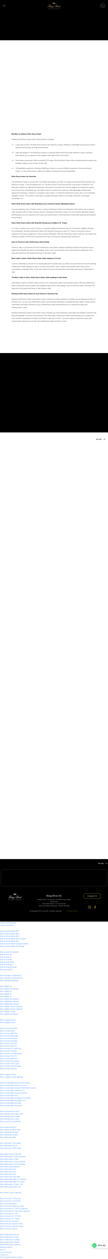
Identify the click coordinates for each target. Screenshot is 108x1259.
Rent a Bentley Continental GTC (11, 979)
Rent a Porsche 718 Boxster (10, 1199)
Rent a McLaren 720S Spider (10, 1144)
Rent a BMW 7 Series (8, 1013)
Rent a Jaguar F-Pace (8, 1075)
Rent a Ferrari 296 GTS (8, 1047)
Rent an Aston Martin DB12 (10, 937)
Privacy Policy (72, 912)
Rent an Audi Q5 (6, 955)
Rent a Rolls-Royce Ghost (9, 1236)
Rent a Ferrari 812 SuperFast (10, 1049)
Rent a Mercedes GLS (8, 1175)
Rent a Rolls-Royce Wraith (9, 1243)
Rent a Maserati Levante (9, 1136)
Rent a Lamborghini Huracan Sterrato (13, 1094)
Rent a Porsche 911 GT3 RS (10, 1217)
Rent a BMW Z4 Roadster (9, 990)
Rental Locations (6, 1248)
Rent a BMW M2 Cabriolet (9, 1000)
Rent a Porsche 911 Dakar (9, 1220)
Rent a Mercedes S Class (9, 1160)
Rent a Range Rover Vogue (10, 1117)
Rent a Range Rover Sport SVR (11, 1115)
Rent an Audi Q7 (6, 958)
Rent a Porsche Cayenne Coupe (12, 1227)
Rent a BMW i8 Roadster (9, 1015)
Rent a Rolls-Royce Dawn (9, 1238)
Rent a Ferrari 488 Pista (8, 1060)
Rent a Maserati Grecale (9, 1133)
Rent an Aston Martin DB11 (10, 932)
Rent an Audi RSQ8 (7, 963)
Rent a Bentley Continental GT (11, 976)
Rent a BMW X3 (5, 987)
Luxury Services (6, 1253)
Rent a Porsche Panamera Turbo (12, 1207)
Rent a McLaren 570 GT (8, 1147)
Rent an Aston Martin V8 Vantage (12, 947)
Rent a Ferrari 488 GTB (8, 1034)
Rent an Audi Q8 (6, 961)
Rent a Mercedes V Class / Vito (11, 1185)
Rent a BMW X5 (5, 992)
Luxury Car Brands (6, 926)
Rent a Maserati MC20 (8, 1128)
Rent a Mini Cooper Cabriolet (10, 1155)
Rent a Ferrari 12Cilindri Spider (11, 1054)
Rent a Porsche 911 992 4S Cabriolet (13, 1210)
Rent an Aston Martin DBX (9, 942)
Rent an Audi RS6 (6, 966)
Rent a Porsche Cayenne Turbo (11, 1225)
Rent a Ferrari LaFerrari (8, 1070)
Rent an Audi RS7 (6, 971)
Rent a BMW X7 (5, 997)
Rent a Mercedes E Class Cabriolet (13, 1158)
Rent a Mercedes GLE (8, 1173)
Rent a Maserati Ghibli (8, 1138)
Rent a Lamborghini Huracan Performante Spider (18, 1089)
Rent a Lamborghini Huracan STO (12, 1091)
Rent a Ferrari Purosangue (9, 1062)
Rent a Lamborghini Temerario (11, 1106)
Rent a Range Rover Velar (9, 1120)
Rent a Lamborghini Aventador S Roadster (15, 1099)
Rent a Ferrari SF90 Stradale (10, 1067)
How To (3, 1251)
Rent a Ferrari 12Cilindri (8, 1052)
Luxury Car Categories (8, 924)
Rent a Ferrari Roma (7, 1032)
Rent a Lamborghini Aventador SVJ (13, 1101)
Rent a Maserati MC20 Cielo (10, 1131)
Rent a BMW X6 (5, 995)
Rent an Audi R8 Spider (8, 968)
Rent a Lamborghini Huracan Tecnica (13, 1086)
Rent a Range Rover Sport (9, 1112)
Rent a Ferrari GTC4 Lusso (9, 1065)
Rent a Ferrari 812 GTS (8, 1057)
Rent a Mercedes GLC (8, 1170)
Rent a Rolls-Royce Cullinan (10, 1241)
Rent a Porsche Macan (8, 1205)
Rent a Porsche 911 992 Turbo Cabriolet (15, 1212)
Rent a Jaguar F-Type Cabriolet (11, 1078)
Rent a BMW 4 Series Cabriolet (11, 1008)
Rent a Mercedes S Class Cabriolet (13, 1163)
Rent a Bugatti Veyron (8, 1021)
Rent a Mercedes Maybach (10, 1168)
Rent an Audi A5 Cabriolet (9, 953)
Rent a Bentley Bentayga (9, 981)
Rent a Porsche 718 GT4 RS (10, 1202)
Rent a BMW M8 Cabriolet (9, 1005)
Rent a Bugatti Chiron (7, 1023)
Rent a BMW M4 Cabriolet (9, 1002)
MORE (99, 439)
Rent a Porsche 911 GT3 (9, 1215)
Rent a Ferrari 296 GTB (8, 1044)
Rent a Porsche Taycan (8, 1230)
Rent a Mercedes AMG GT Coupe (12, 1183)
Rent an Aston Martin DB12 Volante (13, 940)
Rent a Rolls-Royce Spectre (10, 1246)
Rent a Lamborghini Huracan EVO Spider (15, 1084)
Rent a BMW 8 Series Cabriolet (11, 1010)
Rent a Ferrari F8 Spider (8, 1039)
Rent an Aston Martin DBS (9, 935)
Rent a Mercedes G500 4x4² (10, 1188)
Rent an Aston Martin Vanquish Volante (14, 945)
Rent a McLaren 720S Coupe (10, 1149)
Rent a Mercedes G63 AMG (10, 1178)
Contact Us (92, 897)
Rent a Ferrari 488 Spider (9, 1037)
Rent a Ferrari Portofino (8, 1029)
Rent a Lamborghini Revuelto (10, 1104)
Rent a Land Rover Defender (10, 1122)
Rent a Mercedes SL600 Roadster (12, 1165)
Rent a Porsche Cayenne (9, 1222)
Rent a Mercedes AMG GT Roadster (13, 1180)
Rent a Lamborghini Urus (9, 1096)
